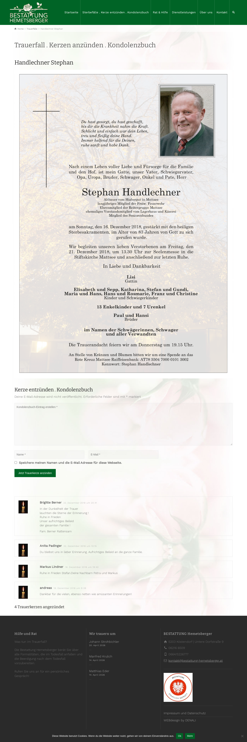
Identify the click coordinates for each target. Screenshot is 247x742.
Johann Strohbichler (104, 642)
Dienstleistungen (184, 12)
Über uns (206, 12)
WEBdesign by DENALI (180, 720)
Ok (179, 735)
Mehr (190, 735)
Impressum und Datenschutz (185, 713)
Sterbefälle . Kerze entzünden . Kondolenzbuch (115, 12)
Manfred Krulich (100, 656)
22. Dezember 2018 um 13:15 (80, 546)
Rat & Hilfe (160, 12)
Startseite (71, 12)
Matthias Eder (99, 671)
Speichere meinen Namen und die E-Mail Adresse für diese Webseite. (70, 463)
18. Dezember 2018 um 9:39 (70, 588)
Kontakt (222, 12)
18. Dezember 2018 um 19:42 (82, 567)
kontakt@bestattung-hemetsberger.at (195, 660)
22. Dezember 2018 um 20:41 (80, 503)
